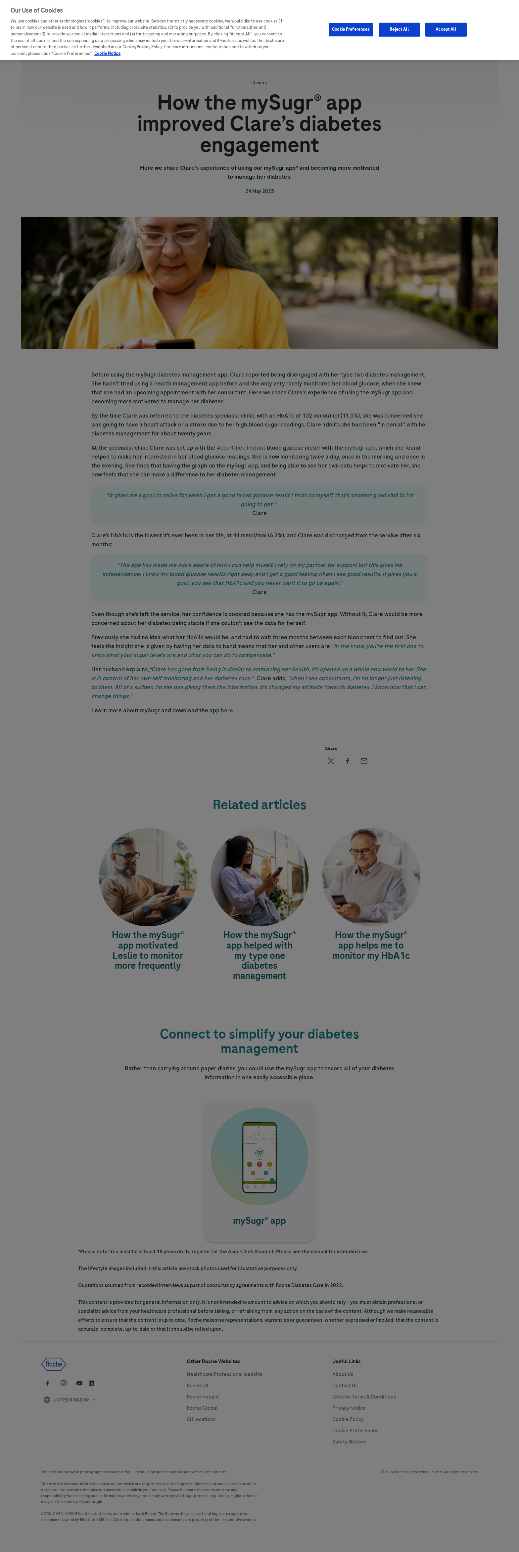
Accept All (446, 27)
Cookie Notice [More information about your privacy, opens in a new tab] (107, 52)
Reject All (399, 27)
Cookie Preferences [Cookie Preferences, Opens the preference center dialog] (350, 27)
